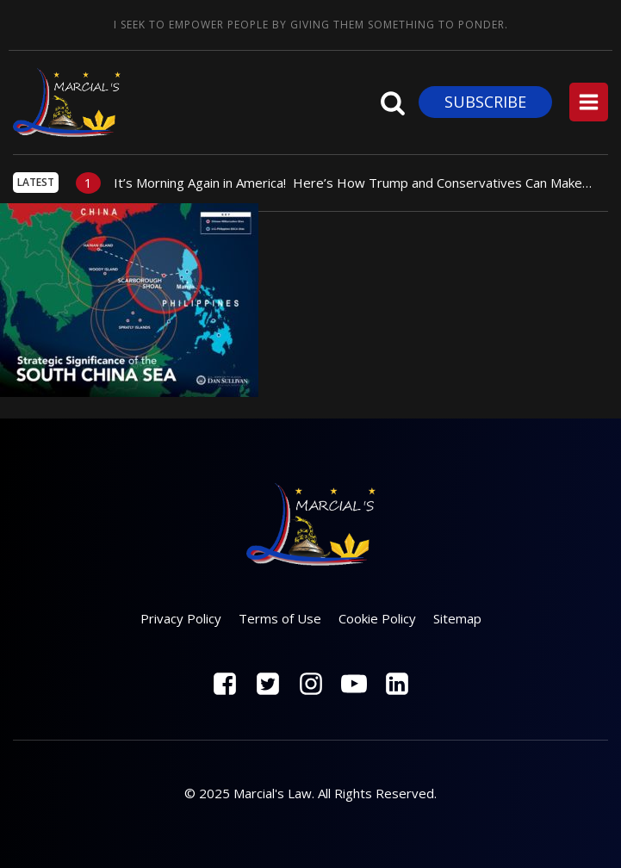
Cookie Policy (377, 618)
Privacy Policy (180, 618)
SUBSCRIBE (485, 101)
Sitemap (457, 618)
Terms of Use (280, 618)
